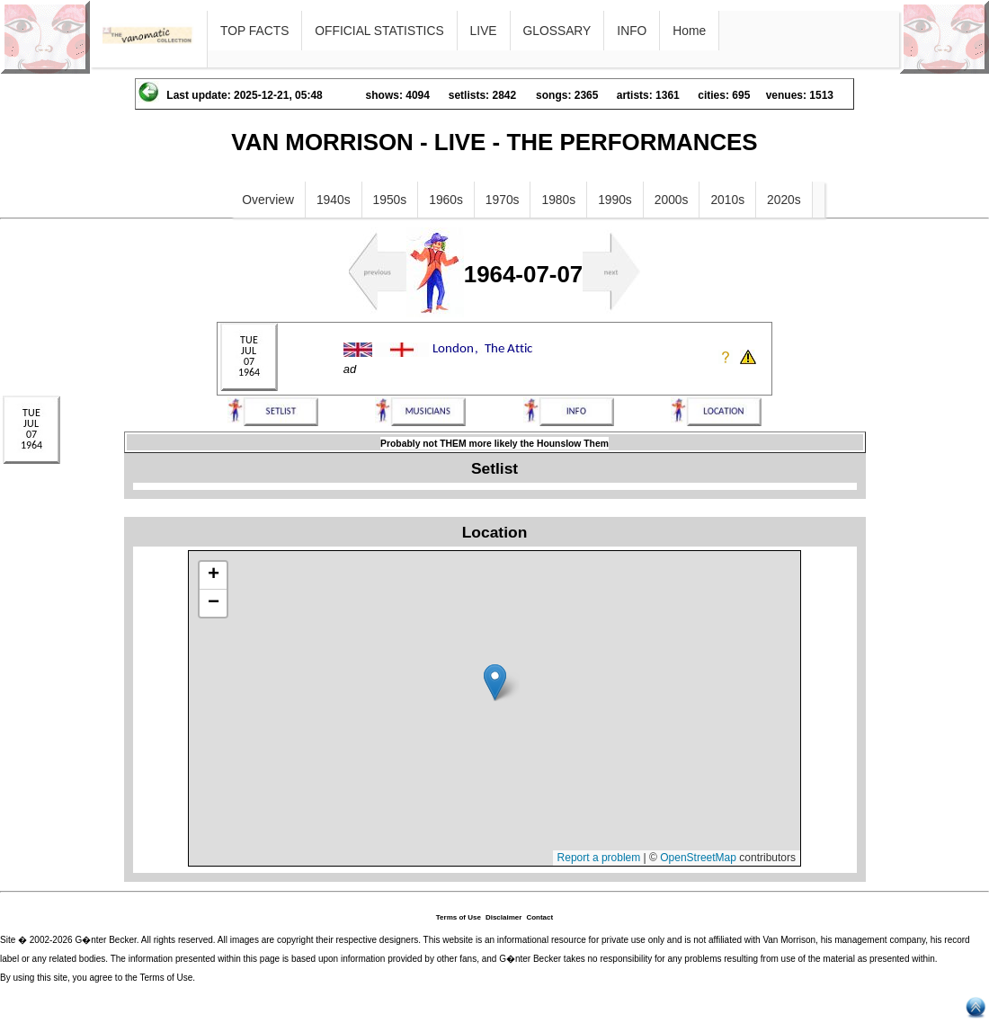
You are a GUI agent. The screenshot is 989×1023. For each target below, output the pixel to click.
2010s (727, 199)
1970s (503, 199)
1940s (333, 199)
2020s (784, 199)
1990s (615, 199)
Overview (268, 199)
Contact (539, 917)
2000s (672, 199)
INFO (631, 30)
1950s (390, 199)
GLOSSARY (557, 30)
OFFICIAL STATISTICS (379, 30)
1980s (558, 199)
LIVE (483, 30)
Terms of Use (458, 917)
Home (689, 30)
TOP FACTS (254, 30)
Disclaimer (503, 917)
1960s (446, 199)
